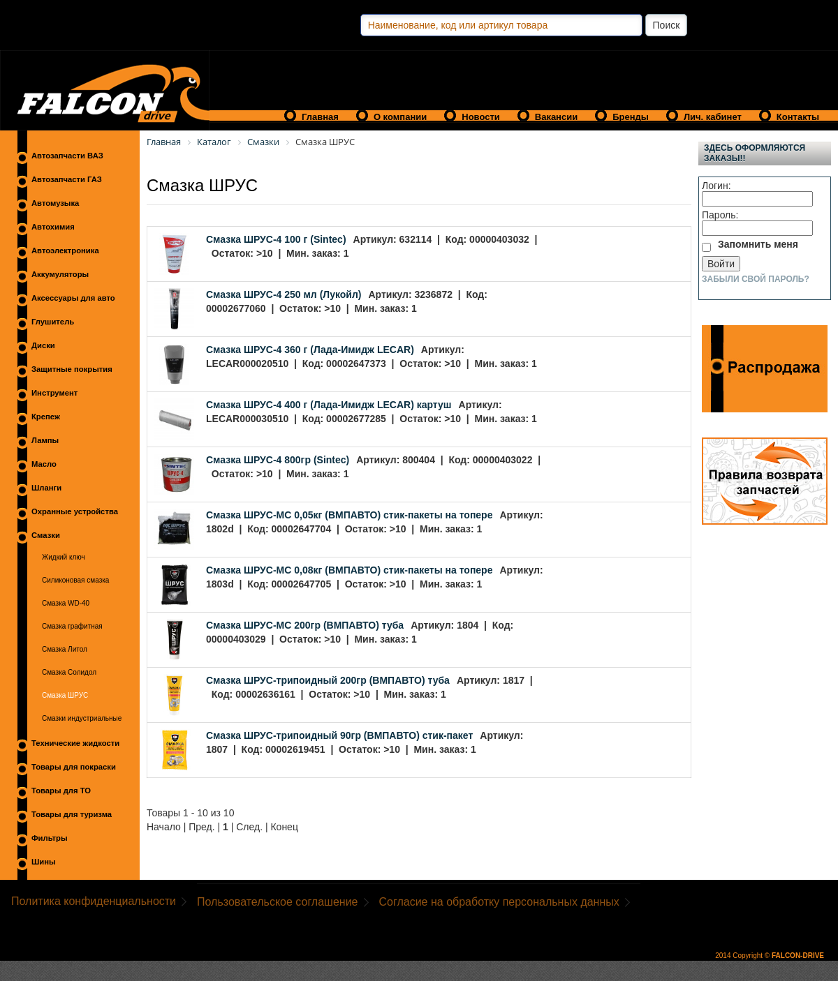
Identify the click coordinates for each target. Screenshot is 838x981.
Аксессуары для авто (73, 298)
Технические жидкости (75, 743)
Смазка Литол (64, 649)
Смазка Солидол (69, 672)
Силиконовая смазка (75, 580)
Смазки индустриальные (82, 718)
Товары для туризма (71, 814)
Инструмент (54, 393)
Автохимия (53, 227)
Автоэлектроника (65, 250)
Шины (43, 862)
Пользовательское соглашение (277, 902)
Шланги (46, 488)
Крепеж (45, 416)
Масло (44, 464)
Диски (43, 345)
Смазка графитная (72, 626)
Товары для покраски (73, 767)
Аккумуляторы (60, 274)
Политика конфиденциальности (93, 901)
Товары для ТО (61, 790)
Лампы (45, 440)
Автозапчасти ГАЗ (66, 179)
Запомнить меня (758, 244)
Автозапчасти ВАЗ (67, 155)
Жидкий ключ (63, 557)
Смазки (45, 535)
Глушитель (52, 321)
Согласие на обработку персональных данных (499, 902)
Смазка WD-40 (65, 603)
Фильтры (49, 838)
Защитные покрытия (71, 369)
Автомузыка (55, 203)
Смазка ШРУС (65, 695)
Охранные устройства (74, 511)
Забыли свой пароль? (755, 279)
